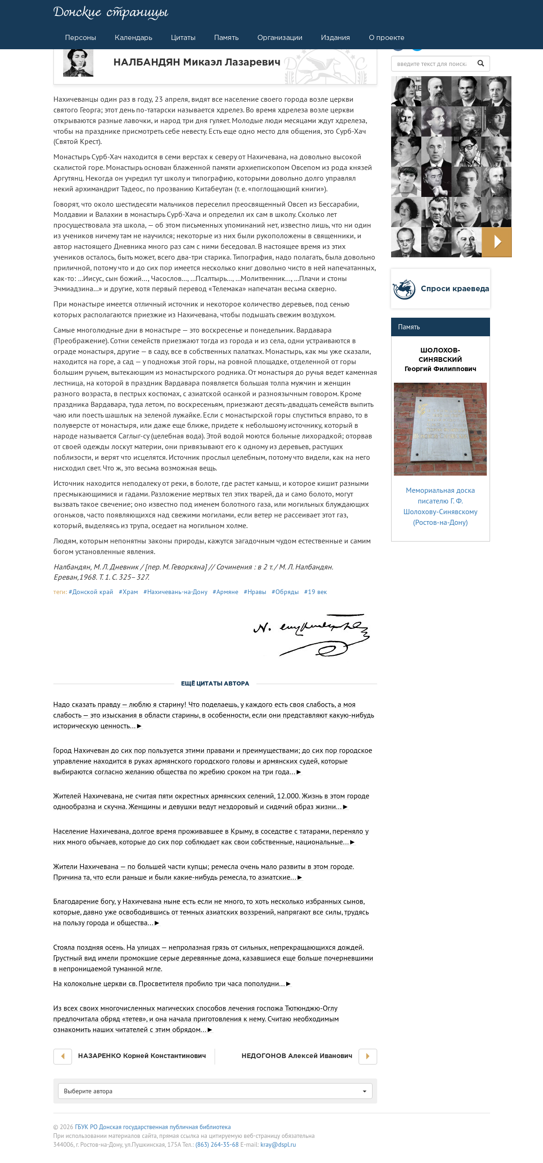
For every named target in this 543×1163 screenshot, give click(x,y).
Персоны (80, 37)
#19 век (315, 592)
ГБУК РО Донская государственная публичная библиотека (153, 1127)
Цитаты (183, 37)
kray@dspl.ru (278, 1144)
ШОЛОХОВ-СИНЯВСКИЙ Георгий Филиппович (440, 359)
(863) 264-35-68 (217, 1144)
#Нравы (255, 592)
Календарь (133, 37)
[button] (62, 1057)
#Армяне (225, 592)
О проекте (387, 37)
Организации (279, 37)
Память (226, 37)
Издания (335, 37)
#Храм (128, 592)
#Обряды (285, 592)
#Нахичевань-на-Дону (175, 592)
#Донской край (91, 592)
